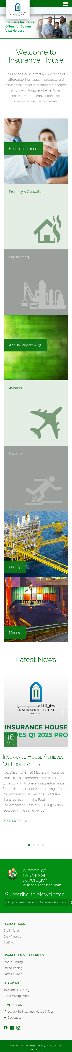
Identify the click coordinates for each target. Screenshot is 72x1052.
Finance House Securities (24, 955)
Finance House (15, 924)
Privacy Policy (45, 1045)
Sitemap (30, 1045)
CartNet (9, 942)
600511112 (57, 885)
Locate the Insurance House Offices (31, 1011)
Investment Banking (16, 990)
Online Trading (13, 968)
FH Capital (12, 983)
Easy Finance (12, 936)
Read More (12, 821)
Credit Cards (12, 930)
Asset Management (16, 996)
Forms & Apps (13, 974)
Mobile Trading (13, 962)
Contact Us (16, 1045)
